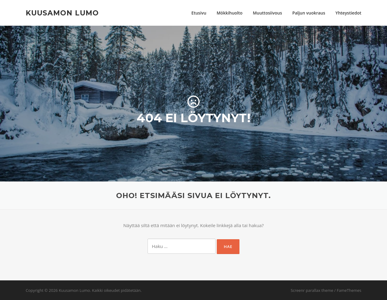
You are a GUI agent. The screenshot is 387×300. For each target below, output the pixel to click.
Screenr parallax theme (312, 290)
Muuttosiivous (267, 13)
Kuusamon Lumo (62, 12)
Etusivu (198, 13)
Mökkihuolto (229, 13)
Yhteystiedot (348, 13)
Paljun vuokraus (308, 13)
